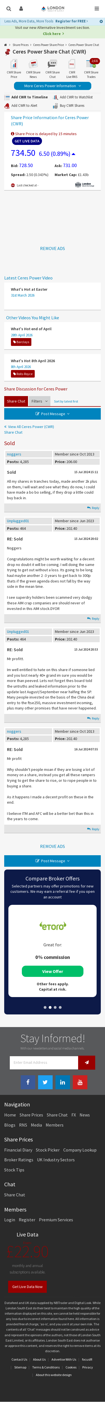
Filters (40, 401)
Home (10, 1115)
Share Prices (21, 45)
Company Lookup (80, 1150)
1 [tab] (45, 1007)
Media (36, 1125)
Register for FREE (71, 21)
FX (73, 1115)
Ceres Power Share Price (48, 45)
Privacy (87, 1367)
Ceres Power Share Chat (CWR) (49, 51)
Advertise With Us (64, 1359)
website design (61, 1375)
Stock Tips (14, 1170)
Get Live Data (27, 141)
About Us (39, 1359)
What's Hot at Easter (29, 289)
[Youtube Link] (80, 1082)
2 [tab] (50, 1007)
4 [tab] (60, 1007)
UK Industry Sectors (56, 1159)
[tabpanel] (52, 951)
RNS (23, 1125)
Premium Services (56, 1219)
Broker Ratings (18, 1159)
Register (27, 1219)
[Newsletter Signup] (86, 1062)
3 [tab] (55, 1007)
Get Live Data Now (27, 1286)
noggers (14, 454)
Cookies (71, 1367)
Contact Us (19, 1359)
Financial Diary (18, 1150)
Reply (93, 508)
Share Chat (16, 401)
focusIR (87, 1359)
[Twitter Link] (45, 1082)
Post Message (53, 413)
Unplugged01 (18, 520)
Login (9, 1219)
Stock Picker (48, 1150)
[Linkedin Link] (62, 1082)
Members (55, 1125)
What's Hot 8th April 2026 (33, 360)
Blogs (9, 1125)
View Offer (52, 971)
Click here (52, 33)
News (85, 1115)
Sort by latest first (66, 401)
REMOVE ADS (52, 248)
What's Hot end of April (31, 328)
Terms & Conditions (46, 1367)
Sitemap (20, 1367)
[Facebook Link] (28, 1082)
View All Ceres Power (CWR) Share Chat (29, 429)
